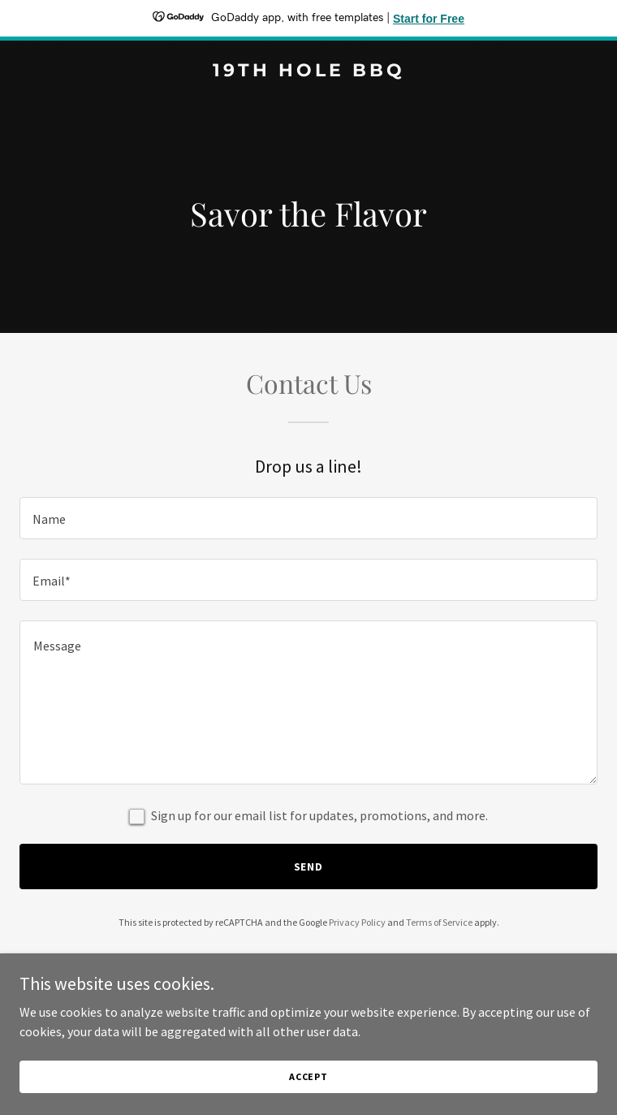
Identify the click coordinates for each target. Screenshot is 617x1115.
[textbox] (308, 518)
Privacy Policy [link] (357, 922)
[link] (308, 71)
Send (309, 866)
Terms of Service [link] (439, 922)
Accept (308, 1076)
